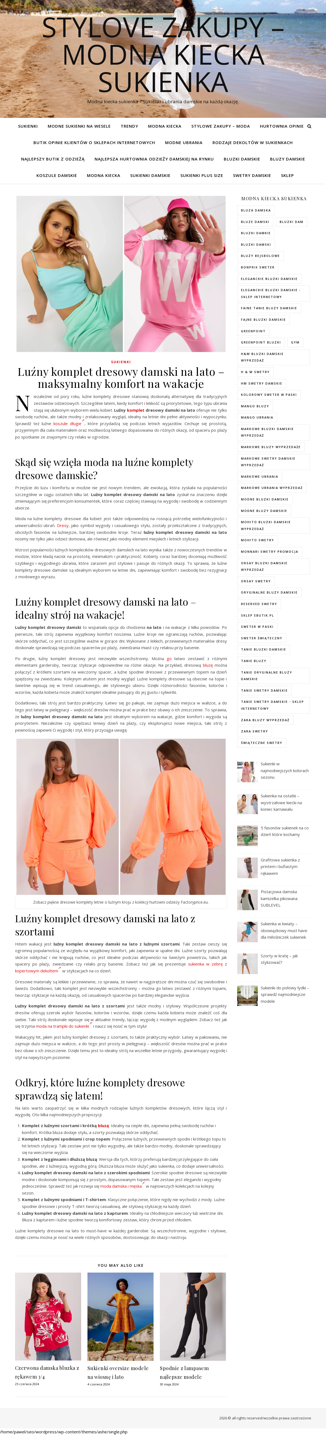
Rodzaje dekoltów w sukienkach (252, 142)
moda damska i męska (122, 1186)
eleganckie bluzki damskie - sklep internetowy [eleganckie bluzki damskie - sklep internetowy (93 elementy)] (271, 293)
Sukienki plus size (201, 175)
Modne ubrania (184, 142)
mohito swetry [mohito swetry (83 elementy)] (257, 540)
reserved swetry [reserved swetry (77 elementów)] (259, 604)
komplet (135, 410)
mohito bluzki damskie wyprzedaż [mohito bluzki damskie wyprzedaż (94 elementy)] (266, 525)
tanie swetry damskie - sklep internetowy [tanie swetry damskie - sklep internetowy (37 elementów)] (272, 705)
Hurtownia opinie (282, 126)
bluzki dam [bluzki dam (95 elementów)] (292, 222)
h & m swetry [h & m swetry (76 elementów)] (255, 372)
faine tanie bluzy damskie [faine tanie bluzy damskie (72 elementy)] (269, 308)
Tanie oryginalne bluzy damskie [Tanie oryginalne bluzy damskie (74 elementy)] (266, 675)
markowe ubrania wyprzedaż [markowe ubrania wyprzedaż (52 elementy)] (272, 488)
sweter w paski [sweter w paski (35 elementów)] (257, 627)
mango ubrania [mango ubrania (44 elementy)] (257, 417)
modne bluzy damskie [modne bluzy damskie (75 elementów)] (264, 511)
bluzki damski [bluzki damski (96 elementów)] (256, 244)
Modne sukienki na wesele (79, 126)
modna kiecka (165, 126)
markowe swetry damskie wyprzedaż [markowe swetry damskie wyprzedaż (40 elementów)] (268, 461)
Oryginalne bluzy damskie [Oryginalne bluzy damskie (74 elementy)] (269, 592)
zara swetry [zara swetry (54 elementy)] (254, 731)
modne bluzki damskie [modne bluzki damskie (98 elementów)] (265, 499)
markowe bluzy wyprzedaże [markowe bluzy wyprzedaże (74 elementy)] (271, 447)
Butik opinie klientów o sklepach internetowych (94, 142)
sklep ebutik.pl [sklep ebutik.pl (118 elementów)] (257, 615)
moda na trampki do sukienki (64, 1026)
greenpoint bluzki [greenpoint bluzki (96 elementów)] (261, 342)
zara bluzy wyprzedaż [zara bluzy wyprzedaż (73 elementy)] (265, 720)
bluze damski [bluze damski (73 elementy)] (255, 222)
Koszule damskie (56, 175)
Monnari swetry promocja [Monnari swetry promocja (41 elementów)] (269, 551)
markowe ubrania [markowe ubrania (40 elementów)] (259, 476)
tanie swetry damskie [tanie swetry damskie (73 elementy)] (264, 690)
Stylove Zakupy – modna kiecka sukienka (163, 54)
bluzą (103, 1125)
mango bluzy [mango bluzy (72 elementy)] (255, 406)
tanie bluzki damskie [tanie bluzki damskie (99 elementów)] (263, 649)
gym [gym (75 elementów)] (295, 342)
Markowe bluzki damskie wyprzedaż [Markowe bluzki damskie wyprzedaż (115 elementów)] (267, 432)
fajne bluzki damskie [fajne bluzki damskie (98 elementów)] (263, 319)
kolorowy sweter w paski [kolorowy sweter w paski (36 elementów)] (269, 395)
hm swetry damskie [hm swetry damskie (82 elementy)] (261, 383)
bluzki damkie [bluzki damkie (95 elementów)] (256, 233)
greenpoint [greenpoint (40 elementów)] (253, 331)
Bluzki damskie (242, 159)
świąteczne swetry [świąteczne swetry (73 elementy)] (261, 743)
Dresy (63, 525)
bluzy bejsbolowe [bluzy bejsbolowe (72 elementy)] (260, 256)
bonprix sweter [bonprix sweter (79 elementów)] (258, 267)
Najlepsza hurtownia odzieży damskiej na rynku (154, 159)
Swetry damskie (252, 175)
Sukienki (28, 126)
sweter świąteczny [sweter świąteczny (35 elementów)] (261, 638)
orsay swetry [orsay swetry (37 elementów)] (256, 581)
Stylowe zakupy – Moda (220, 126)
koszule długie (68, 423)
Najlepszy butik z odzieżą (53, 159)
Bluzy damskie (287, 159)
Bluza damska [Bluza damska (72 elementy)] (256, 210)
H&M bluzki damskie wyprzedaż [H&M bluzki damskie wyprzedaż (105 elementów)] (262, 357)
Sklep (287, 175)
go (169, 658)
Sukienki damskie (150, 175)
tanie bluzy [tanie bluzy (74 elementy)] (254, 661)
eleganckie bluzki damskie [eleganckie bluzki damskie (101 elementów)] (269, 279)
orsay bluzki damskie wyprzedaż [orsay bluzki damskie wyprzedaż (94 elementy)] (264, 566)
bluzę (208, 665)
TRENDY (129, 126)
